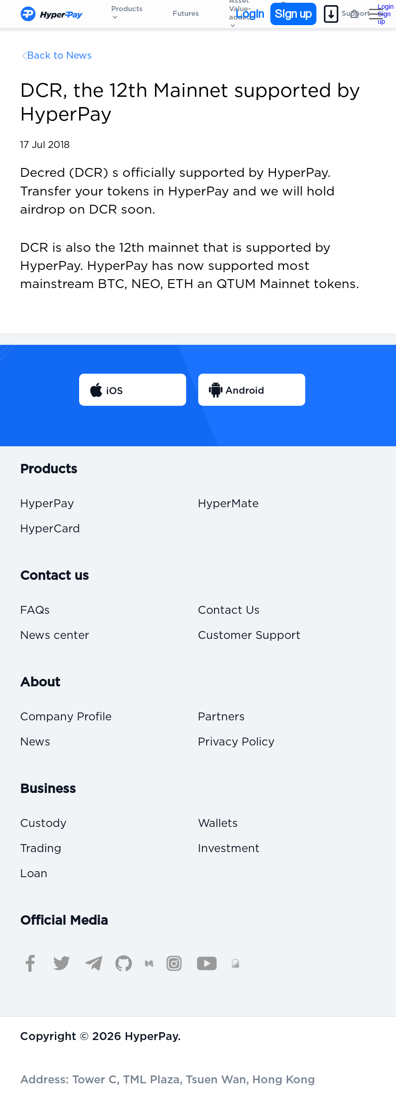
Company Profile (66, 717)
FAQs (35, 610)
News (35, 742)
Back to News (59, 55)
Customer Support (249, 636)
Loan (33, 874)
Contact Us (229, 610)
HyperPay (47, 504)
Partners (221, 717)
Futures (186, 13)
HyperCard (50, 529)
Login (249, 14)
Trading (40, 849)
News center (54, 636)
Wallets (218, 824)
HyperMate (228, 504)
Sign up (293, 13)
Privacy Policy (236, 742)
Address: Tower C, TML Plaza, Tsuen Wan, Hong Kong (167, 1080)
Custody (43, 824)
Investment (229, 849)
